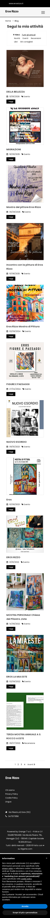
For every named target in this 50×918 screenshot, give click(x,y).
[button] (46, 858)
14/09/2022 (13, 624)
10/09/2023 (13, 504)
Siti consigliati (26, 42)
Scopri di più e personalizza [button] (25, 912)
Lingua (8, 801)
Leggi (11, 102)
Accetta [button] (25, 906)
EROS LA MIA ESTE (16, 676)
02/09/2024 (13, 331)
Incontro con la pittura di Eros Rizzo (24, 267)
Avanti (31, 764)
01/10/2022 (12, 562)
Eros (9, 499)
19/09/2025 (13, 154)
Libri (16, 42)
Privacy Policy (11, 794)
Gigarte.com (26, 849)
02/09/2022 (13, 681)
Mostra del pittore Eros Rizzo (23, 207)
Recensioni (36, 38)
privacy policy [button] (7, 868)
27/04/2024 (13, 389)
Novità (17, 38)
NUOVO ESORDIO (16, 442)
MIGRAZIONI (13, 149)
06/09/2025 (13, 212)
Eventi (25, 38)
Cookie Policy (11, 798)
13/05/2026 (13, 96)
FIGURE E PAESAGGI (18, 384)
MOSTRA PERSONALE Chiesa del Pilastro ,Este (23, 617)
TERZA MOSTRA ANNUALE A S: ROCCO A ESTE (23, 736)
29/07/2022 (13, 743)
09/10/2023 (13, 447)
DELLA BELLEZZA (15, 91)
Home (8, 21)
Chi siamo (10, 790)
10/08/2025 (13, 273)
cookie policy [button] (26, 879)
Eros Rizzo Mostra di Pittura (23, 326)
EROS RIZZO (13, 557)
